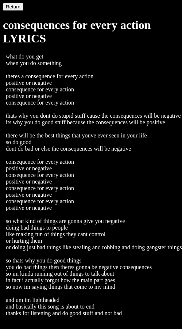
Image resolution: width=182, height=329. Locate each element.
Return (13, 7)
